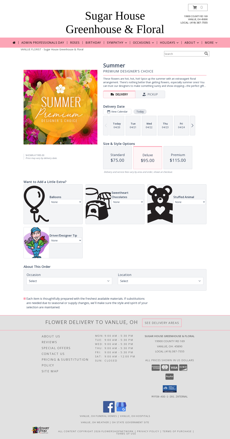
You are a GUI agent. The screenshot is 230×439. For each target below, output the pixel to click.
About (192, 43)
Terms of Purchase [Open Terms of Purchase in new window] (177, 431)
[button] (198, 7)
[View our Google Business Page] (121, 411)
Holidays (169, 43)
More (211, 43)
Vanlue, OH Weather (95, 422)
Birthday (93, 43)
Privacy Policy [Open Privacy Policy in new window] (148, 431)
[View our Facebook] (109, 411)
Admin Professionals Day (42, 43)
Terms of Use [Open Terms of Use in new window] (126, 433)
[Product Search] (183, 53)
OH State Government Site (130, 422)
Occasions (144, 43)
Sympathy (117, 43)
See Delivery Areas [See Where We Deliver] (162, 323)
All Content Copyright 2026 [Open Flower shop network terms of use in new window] (79, 431)
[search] (206, 54)
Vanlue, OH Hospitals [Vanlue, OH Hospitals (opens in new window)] (135, 415)
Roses (75, 43)
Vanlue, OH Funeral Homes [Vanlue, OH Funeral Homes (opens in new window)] (98, 415)
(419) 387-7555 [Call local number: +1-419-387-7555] (199, 22)
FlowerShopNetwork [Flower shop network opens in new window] (118, 431)
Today (140, 111)
